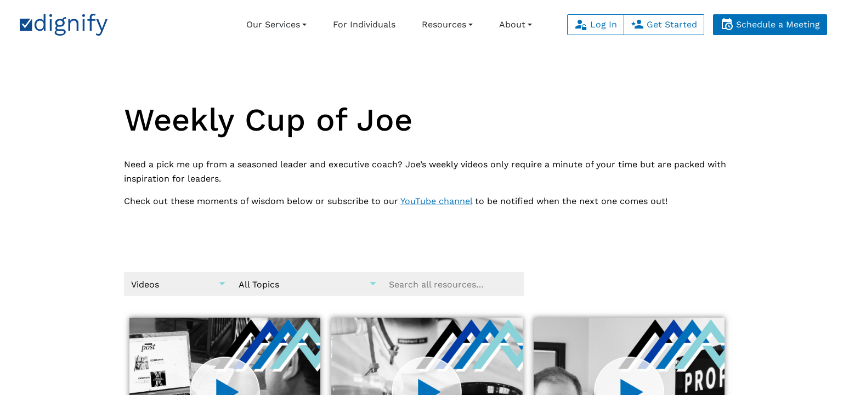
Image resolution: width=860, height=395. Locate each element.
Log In (595, 24)
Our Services (273, 24)
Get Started (664, 24)
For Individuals (364, 24)
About (512, 24)
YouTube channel (436, 201)
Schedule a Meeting (770, 24)
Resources (444, 24)
